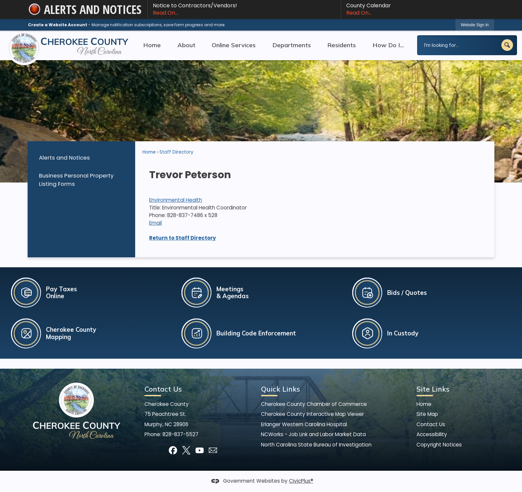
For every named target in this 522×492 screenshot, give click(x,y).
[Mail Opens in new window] (213, 450)
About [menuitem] (186, 45)
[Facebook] (173, 450)
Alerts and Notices (64, 158)
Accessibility (431, 434)
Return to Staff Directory (182, 237)
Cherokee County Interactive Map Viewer (312, 414)
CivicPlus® (301, 480)
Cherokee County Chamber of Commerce (314, 404)
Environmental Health (175, 199)
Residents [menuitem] (341, 45)
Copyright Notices (439, 444)
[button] (507, 45)
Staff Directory (176, 152)
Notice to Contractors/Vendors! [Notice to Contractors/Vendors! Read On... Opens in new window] (244, 9)
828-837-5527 (180, 434)
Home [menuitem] (152, 45)
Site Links (432, 389)
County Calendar (417, 9)
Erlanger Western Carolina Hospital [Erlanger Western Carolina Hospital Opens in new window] (304, 424)
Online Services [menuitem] (234, 45)
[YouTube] (199, 450)
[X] (186, 450)
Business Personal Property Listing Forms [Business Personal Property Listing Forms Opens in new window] (76, 180)
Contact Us (430, 424)
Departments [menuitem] (291, 45)
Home (149, 152)
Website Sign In (475, 25)
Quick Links (280, 389)
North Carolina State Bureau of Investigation (316, 444)
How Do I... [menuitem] (388, 45)
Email (155, 222)
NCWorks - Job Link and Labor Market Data (313, 434)
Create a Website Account (57, 25)
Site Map (427, 414)
